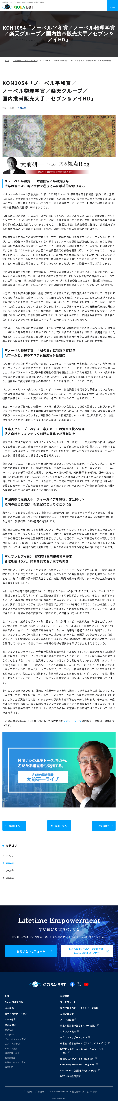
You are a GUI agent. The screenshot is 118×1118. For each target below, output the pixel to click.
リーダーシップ (12, 1034)
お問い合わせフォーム (31, 951)
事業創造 (9, 1067)
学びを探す (10, 1025)
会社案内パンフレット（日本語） (77, 1058)
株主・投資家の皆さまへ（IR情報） (78, 1025)
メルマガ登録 (67, 1019)
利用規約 (28, 1091)
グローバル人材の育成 (15, 1039)
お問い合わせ (67, 1013)
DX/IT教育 (10, 1019)
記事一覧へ (59, 825)
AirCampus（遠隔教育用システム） (78, 1070)
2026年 (10, 878)
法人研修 (9, 1007)
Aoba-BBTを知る (14, 1002)
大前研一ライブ (73, 721)
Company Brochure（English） (77, 1064)
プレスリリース (68, 1002)
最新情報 (64, 996)
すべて (9, 855)
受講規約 (39, 1091)
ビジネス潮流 (11, 1048)
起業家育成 (10, 1057)
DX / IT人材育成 (12, 1043)
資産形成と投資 (12, 1053)
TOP (7, 60)
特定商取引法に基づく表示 (84, 1091)
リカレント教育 (68, 1031)
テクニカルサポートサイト (73, 1037)
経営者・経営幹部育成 (15, 1062)
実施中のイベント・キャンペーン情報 (79, 1007)
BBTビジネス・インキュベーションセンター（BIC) (82, 1051)
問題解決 (9, 1029)
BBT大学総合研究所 (70, 1076)
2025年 (10, 870)
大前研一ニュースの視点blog (25, 60)
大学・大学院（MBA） (16, 1013)
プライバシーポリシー (58, 1091)
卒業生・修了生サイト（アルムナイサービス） (83, 1043)
